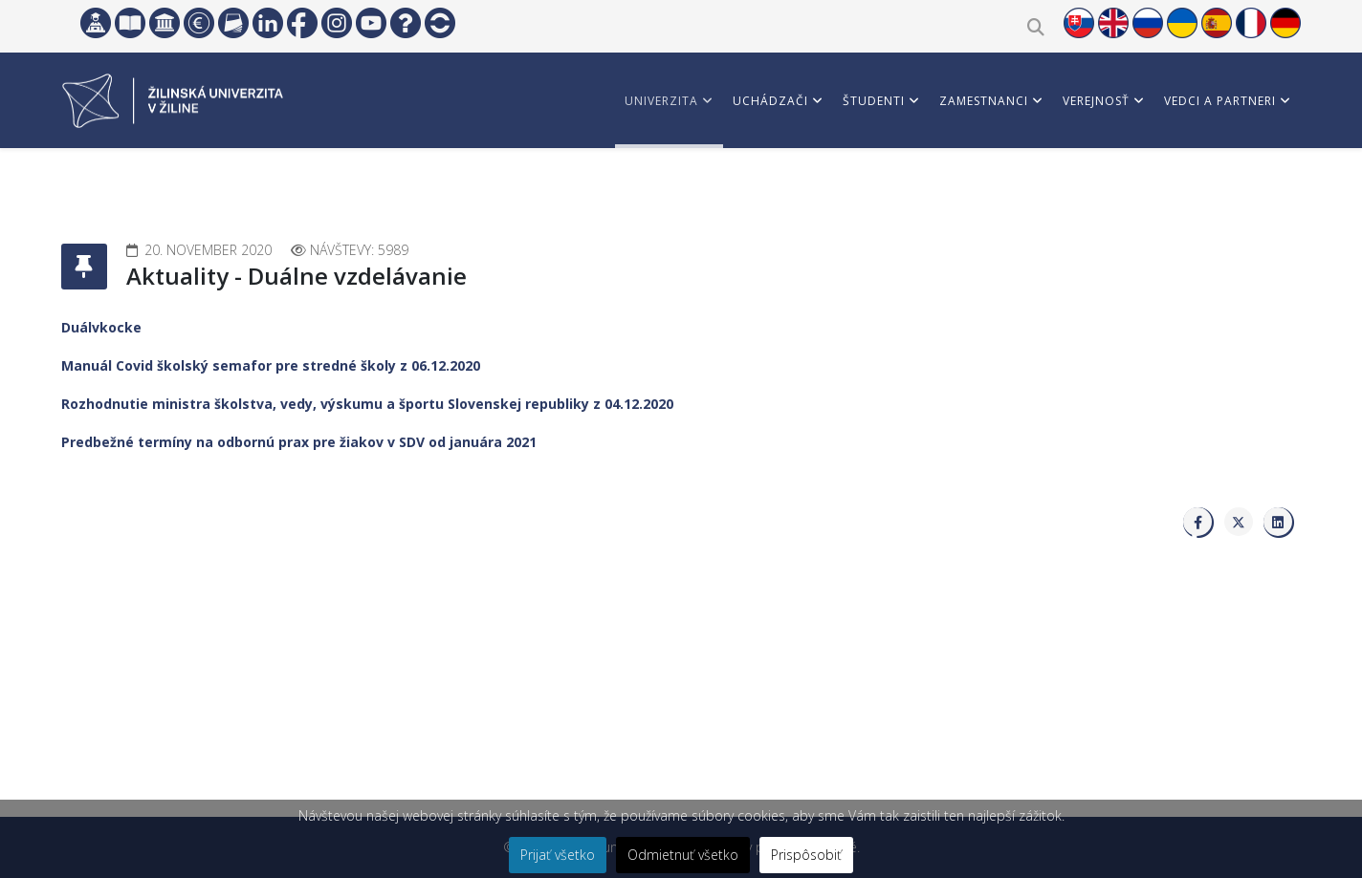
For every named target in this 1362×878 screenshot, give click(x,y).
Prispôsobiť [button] (806, 855)
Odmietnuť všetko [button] (682, 855)
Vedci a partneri (1220, 101)
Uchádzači (770, 101)
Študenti (874, 101)
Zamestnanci (983, 101)
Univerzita (661, 101)
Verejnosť (1096, 101)
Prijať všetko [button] (557, 855)
